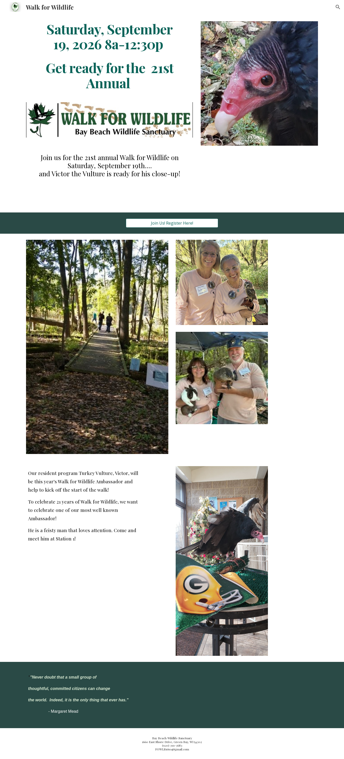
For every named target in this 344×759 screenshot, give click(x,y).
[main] (109, 55)
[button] (338, 7)
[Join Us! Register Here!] (172, 223)
